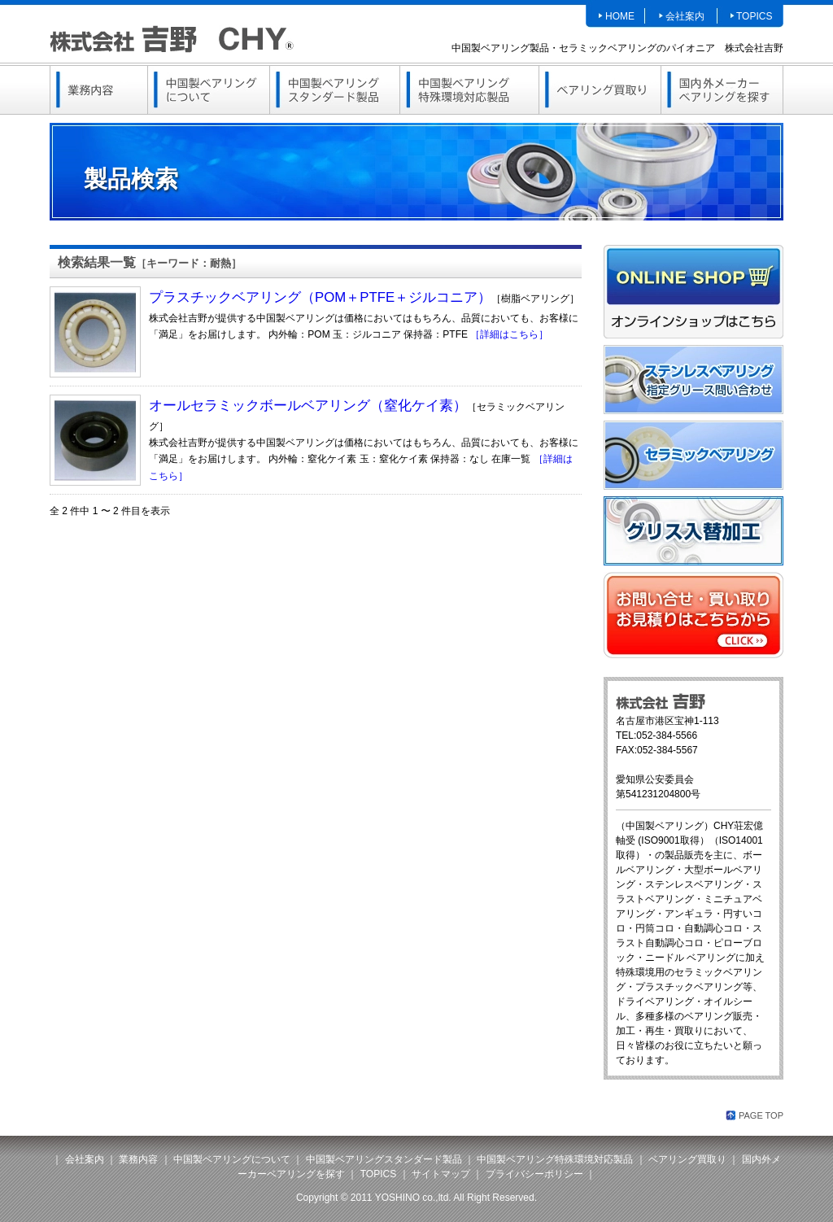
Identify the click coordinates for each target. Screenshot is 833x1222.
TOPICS (754, 16)
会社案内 (684, 16)
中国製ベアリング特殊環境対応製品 (469, 90)
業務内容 (98, 90)
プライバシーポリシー (534, 1174)
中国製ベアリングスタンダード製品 (334, 90)
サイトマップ (441, 1174)
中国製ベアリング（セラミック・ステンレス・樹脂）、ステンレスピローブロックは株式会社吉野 (172, 38)
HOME (620, 16)
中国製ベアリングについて (208, 90)
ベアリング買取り (600, 90)
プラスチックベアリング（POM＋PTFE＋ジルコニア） (320, 297)
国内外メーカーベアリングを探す (722, 90)
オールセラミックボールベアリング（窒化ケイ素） (308, 405)
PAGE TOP (761, 1115)
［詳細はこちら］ (509, 334)
